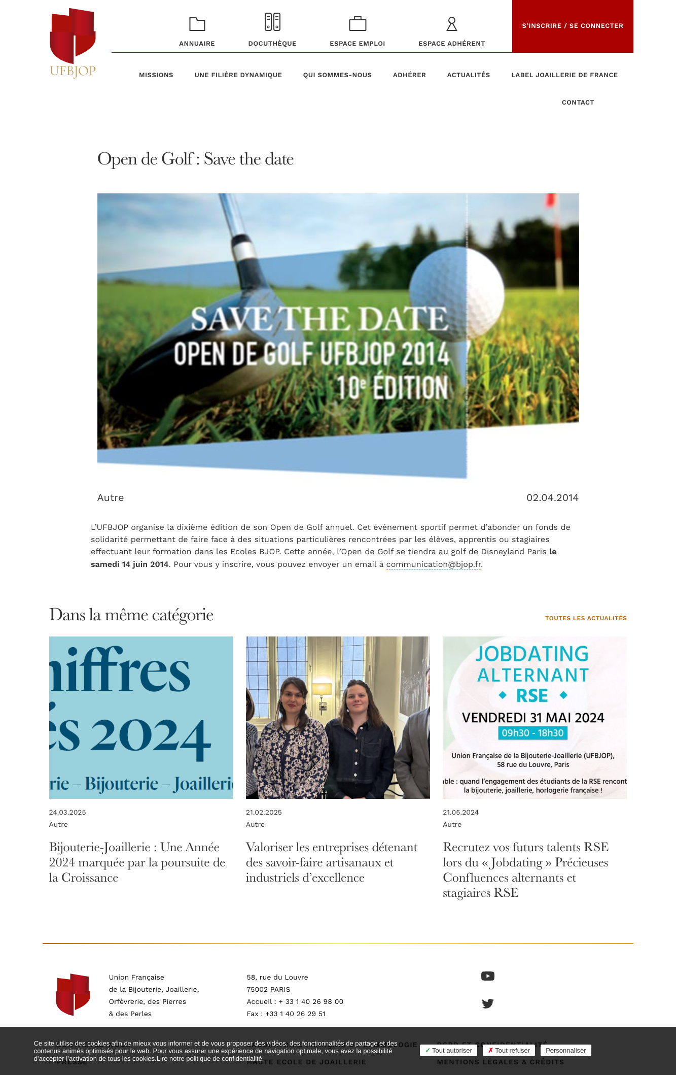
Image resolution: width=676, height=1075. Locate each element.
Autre (110, 497)
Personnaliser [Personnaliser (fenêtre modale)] (566, 1050)
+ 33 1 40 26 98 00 (310, 1002)
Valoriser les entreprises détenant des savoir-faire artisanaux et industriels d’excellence (331, 862)
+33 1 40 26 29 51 (295, 1014)
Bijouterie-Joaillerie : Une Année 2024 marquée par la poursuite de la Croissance (137, 862)
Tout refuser (509, 1050)
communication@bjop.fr (433, 564)
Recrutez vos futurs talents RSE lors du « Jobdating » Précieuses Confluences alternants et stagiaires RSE (526, 869)
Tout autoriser (448, 1050)
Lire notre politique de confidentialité (209, 1058)
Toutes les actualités (586, 619)
